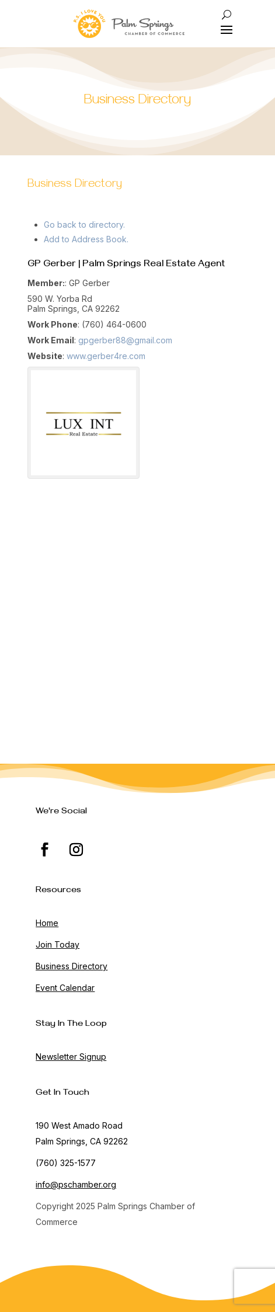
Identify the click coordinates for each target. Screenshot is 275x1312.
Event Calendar (65, 988)
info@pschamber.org (76, 1184)
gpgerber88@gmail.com (125, 340)
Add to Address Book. (86, 239)
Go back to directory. (84, 224)
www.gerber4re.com (106, 356)
